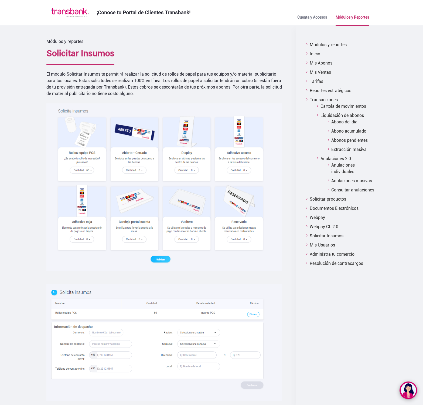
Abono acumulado (348, 131)
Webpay (317, 217)
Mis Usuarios (322, 245)
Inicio (315, 53)
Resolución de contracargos (336, 263)
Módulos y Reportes (352, 17)
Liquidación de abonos (342, 115)
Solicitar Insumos (326, 235)
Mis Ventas (320, 72)
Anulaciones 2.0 (335, 158)
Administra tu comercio (332, 254)
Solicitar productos (328, 199)
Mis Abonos (321, 63)
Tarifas (316, 81)
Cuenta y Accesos (312, 17)
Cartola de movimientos (343, 106)
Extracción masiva (349, 149)
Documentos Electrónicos (334, 208)
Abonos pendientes (349, 140)
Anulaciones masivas (351, 180)
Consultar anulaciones (352, 190)
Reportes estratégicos (330, 90)
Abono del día (344, 121)
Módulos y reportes (328, 44)
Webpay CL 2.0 (324, 226)
